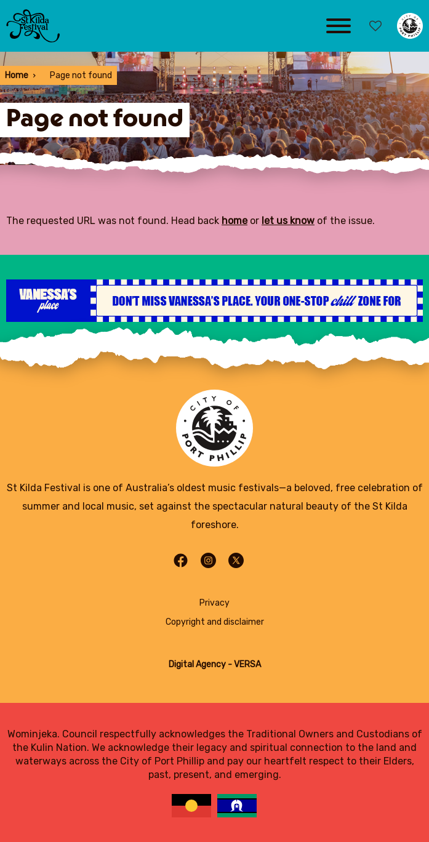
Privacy (214, 603)
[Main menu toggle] (338, 25)
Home (16, 75)
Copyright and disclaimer (215, 622)
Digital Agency (197, 664)
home (234, 221)
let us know (288, 221)
